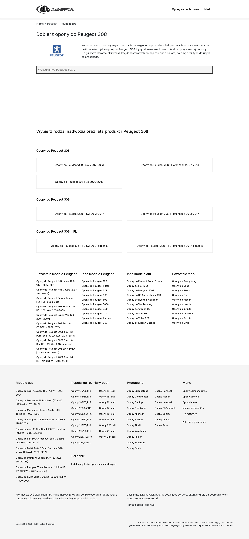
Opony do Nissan (181, 299)
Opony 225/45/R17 (81, 442)
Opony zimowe (190, 396)
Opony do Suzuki (181, 318)
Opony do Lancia (181, 304)
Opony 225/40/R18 (81, 436)
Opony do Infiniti (181, 309)
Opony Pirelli (134, 425)
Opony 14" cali (107, 391)
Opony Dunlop (135, 402)
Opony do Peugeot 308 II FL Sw (79, 245)
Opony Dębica (162, 419)
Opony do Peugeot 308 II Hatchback (170, 213)
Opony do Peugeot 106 (94, 281)
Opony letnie (189, 402)
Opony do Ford (180, 295)
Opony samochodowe (194, 391)
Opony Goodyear (136, 408)
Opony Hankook (163, 391)
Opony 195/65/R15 (81, 402)
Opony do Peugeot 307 (94, 322)
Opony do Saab (180, 285)
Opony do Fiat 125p (137, 285)
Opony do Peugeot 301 (94, 290)
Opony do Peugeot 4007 (140, 290)
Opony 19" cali (107, 419)
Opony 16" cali (107, 402)
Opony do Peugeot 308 (94, 295)
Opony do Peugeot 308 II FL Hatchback (170, 245)
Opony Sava (161, 425)
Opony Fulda (134, 448)
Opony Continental (137, 396)
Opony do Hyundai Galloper (142, 299)
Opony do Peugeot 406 (95, 309)
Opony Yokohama (137, 431)
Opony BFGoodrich (165, 408)
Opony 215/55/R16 (81, 425)
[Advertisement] (124, 100)
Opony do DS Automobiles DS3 (144, 295)
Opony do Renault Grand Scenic (144, 281)
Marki (207, 9)
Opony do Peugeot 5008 (95, 304)
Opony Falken (134, 436)
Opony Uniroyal (163, 402)
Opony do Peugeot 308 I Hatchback (170, 165)
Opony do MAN (180, 322)
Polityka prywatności (194, 422)
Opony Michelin (135, 413)
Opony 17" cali (107, 408)
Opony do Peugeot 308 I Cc (79, 181)
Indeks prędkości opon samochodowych (93, 464)
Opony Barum (162, 413)
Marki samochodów (193, 408)
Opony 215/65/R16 (81, 431)
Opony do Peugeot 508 (94, 299)
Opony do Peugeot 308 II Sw (79, 213)
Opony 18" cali (107, 413)
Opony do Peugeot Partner (96, 318)
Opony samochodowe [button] (186, 9)
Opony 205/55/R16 (81, 408)
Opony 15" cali (107, 396)
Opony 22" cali (107, 436)
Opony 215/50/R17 (81, 419)
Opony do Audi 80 (137, 313)
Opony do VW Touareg (139, 304)
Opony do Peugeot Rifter (95, 285)
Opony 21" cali (107, 431)
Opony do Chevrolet (183, 313)
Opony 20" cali (107, 425)
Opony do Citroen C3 (138, 309)
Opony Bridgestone (137, 391)
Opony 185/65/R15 (81, 396)
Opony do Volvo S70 (138, 318)
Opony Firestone (136, 442)
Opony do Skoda (181, 290)
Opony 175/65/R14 (81, 391)
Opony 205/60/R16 (81, 413)
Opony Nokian (135, 419)
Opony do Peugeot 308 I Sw (79, 165)
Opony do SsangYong (184, 281)
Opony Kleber (162, 396)
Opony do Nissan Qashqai (141, 322)
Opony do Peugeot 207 (94, 313)
